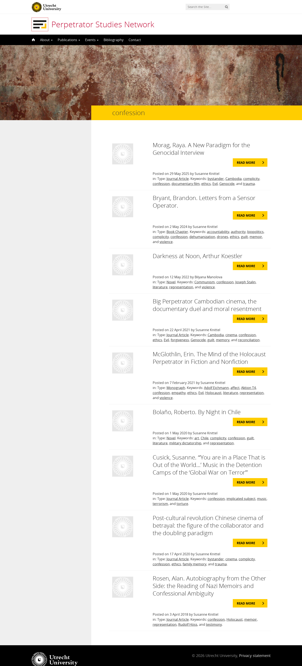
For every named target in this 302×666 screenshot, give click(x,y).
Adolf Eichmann (216, 379)
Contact (135, 40)
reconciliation (249, 331)
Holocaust (213, 384)
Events (92, 40)
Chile (204, 429)
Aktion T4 (248, 379)
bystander (216, 170)
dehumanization (202, 228)
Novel (171, 273)
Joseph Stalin (245, 273)
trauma (249, 175)
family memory (194, 555)
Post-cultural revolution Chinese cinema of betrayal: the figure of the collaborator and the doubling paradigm (208, 516)
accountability (218, 223)
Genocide (226, 175)
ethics (206, 175)
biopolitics (255, 223)
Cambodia (233, 170)
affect (235, 379)
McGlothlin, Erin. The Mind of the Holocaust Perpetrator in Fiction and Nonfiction (209, 349)
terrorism (160, 495)
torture (182, 495)
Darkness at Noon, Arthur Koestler (197, 247)
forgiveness (180, 331)
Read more (246, 154)
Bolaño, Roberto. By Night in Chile (197, 403)
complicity (251, 170)
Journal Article (178, 170)
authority (238, 223)
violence (166, 233)
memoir (256, 228)
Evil (215, 175)
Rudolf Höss (187, 616)
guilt (244, 228)
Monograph (176, 379)
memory (222, 331)
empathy (179, 384)
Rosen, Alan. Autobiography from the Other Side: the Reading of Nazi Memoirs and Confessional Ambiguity (209, 577)
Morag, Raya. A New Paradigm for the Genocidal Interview (201, 140)
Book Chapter (177, 223)
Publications (69, 40)
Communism (204, 273)
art (196, 429)
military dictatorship (185, 434)
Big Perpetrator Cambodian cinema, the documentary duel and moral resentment (207, 296)
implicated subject (240, 490)
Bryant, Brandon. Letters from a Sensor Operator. (204, 193)
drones (222, 228)
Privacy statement (255, 647)
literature (160, 278)
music (262, 490)
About (46, 40)
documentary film (186, 175)
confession (161, 175)
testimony (214, 616)
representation (181, 278)
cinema (231, 326)
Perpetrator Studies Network (102, 24)
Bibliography (114, 40)
